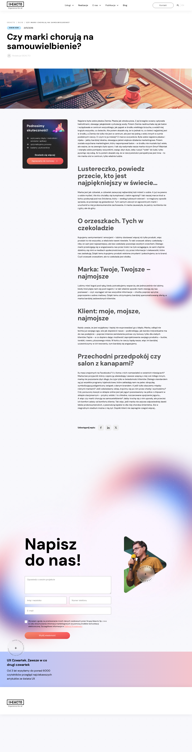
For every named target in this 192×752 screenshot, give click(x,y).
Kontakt (163, 5)
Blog (125, 5)
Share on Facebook (100, 427)
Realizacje (83, 5)
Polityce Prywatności (73, 664)
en (182, 5)
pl (178, 5)
